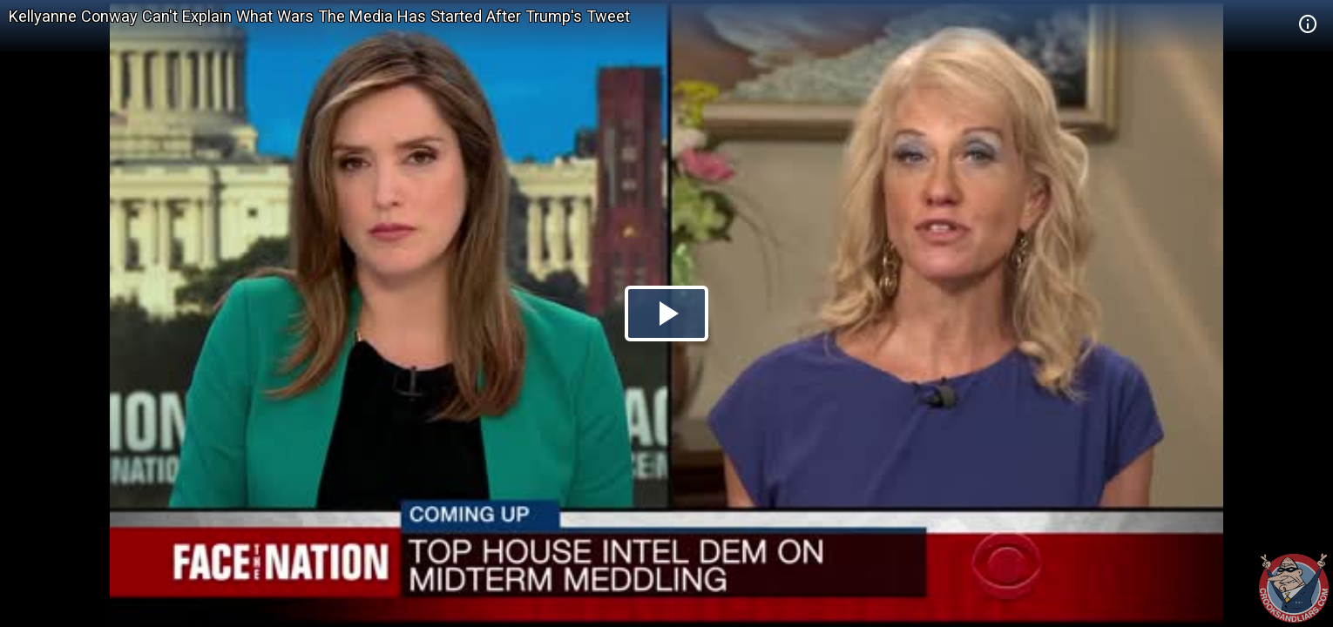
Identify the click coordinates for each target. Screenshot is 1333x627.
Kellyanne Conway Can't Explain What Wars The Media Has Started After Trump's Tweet (319, 16)
